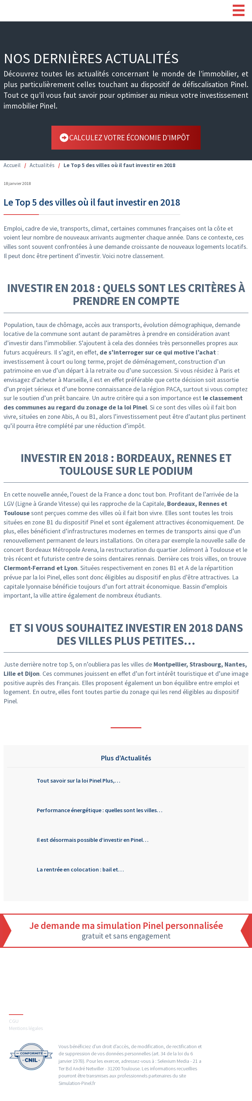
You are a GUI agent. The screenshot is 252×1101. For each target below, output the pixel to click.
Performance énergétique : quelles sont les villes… (99, 810)
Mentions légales (26, 1028)
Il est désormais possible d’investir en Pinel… (92, 839)
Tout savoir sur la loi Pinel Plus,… (78, 780)
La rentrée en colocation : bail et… (80, 869)
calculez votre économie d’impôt (129, 137)
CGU (14, 1021)
